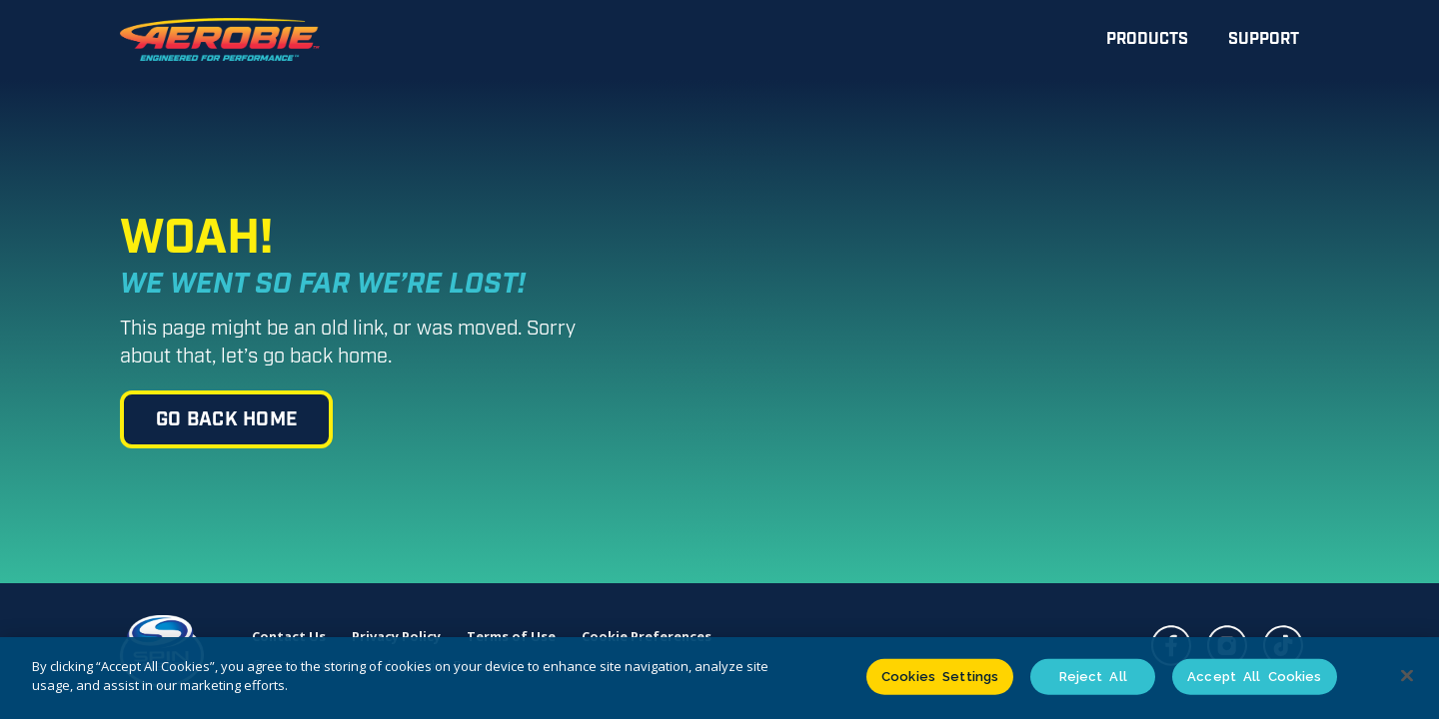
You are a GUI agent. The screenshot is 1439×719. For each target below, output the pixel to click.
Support (1263, 39)
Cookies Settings (939, 676)
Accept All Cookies (1254, 676)
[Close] (1407, 675)
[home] (220, 40)
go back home (226, 419)
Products (1147, 39)
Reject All (1093, 676)
